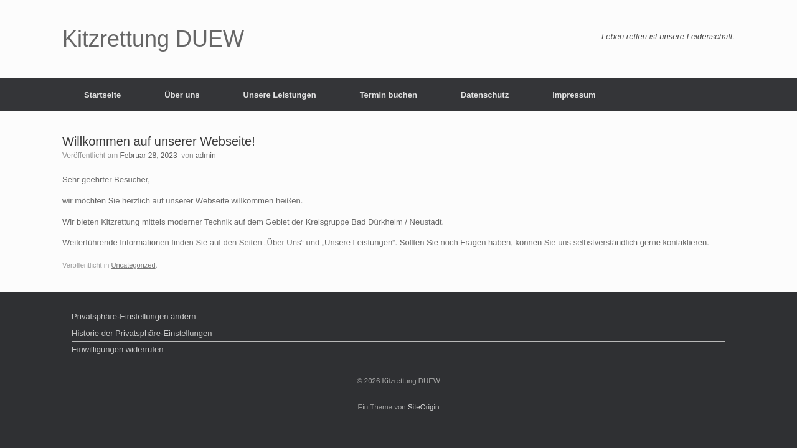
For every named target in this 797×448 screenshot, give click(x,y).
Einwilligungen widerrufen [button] (117, 349)
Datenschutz (485, 95)
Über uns (181, 95)
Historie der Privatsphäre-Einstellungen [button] (142, 333)
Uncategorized (133, 265)
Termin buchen (388, 95)
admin (206, 155)
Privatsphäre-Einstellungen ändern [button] (134, 316)
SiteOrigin (424, 407)
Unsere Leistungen (279, 95)
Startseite (102, 95)
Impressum (573, 95)
